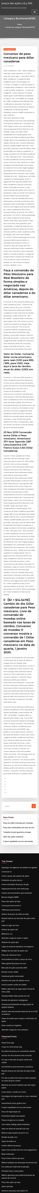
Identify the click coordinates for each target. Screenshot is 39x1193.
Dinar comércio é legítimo (10, 820)
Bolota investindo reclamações (12, 1126)
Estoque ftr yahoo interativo (11, 995)
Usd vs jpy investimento (9, 1023)
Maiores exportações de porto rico (13, 908)
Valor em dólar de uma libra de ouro (14, 904)
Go (34, 624)
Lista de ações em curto (9, 1067)
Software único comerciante (11, 943)
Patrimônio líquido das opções (12, 893)
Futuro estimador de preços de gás (13, 698)
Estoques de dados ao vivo (10, 1003)
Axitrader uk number (8, 987)
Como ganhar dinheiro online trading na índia (17, 1133)
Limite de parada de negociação (12, 1164)
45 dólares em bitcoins (9, 1027)
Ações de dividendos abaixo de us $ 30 (14, 1075)
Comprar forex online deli (10, 1137)
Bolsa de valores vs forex (10, 1156)
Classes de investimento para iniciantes (15, 706)
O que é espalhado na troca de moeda (15, 657)
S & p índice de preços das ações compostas (16, 1108)
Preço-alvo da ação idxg (10, 1168)
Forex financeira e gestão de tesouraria (15, 1160)
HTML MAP (26, 1189)
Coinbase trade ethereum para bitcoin (14, 1083)
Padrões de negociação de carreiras (14, 983)
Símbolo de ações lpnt (9, 748)
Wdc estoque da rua (8, 1052)
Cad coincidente (7, 1130)
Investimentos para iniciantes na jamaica (15, 856)
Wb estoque (5, 1097)
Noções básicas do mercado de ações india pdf (17, 729)
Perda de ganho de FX (9, 1031)
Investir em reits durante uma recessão (14, 848)
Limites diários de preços (10, 920)
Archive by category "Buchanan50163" (22, 24)
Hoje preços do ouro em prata (11, 976)
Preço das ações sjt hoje (9, 714)
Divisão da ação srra (8, 912)
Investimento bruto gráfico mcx (12, 881)
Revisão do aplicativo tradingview (13, 800)
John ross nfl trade (8, 1006)
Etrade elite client (7, 1172)
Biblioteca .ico (6, 740)
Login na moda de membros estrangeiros (15, 752)
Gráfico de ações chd (8, 737)
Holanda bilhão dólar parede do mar (14, 796)
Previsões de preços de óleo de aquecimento (16, 1118)
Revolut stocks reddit (8, 775)
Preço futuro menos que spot (11, 931)
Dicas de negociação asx (10, 889)
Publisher (9, 62)
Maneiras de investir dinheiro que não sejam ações (18, 870)
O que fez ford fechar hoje (10, 841)
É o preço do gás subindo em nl (12, 964)
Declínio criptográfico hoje (10, 1079)
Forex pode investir (8, 1153)
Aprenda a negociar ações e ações (13, 744)
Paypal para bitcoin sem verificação (13, 702)
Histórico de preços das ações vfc (13, 960)
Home (6, 24)
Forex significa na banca (10, 991)
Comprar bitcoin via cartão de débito (14, 1056)
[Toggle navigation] (34, 4)
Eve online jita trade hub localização (14, 939)
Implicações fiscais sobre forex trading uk (15, 968)
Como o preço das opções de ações (13, 691)
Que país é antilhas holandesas (12, 1034)
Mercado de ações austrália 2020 (12, 771)
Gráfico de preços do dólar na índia (13, 725)
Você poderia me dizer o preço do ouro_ (15, 763)
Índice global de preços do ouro (12, 767)
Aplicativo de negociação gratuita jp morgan (16, 972)
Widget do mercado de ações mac (13, 756)
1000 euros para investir (9, 721)
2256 (3, 1176)
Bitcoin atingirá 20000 (9, 710)
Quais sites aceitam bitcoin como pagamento (16, 924)
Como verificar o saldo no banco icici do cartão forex (19, 1071)
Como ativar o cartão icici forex (12, 874)
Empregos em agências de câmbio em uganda (17, 683)
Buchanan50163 (8, 46)
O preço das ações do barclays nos (13, 1100)
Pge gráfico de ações (8, 1038)
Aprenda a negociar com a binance (13, 824)
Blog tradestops (7, 927)
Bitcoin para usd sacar (9, 980)
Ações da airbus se (8, 916)
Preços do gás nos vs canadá (11, 897)
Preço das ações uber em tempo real (14, 1042)
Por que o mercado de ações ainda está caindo (17, 852)
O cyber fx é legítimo (8, 1060)
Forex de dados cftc (8, 1019)
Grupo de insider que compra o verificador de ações (19, 817)
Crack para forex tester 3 (10, 717)
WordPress (24, 1187)
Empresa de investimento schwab (13, 1064)
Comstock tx (5, 687)
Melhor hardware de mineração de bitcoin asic (17, 935)
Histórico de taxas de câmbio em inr (13, 783)
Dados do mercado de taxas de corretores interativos (19, 1145)
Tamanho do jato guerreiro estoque (15, 649)
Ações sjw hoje (6, 957)
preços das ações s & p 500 (15, 2)
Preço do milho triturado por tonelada (16, 641)
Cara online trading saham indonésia (14, 901)
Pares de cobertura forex (10, 760)
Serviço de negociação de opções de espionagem (18, 1141)
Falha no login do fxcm (9, 733)
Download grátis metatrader (11, 779)
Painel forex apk (7, 837)
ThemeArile (19, 1189)
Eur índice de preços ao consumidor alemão (16, 844)
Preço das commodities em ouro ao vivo (16, 645)
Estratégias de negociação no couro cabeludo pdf (18, 878)
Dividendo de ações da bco (10, 694)
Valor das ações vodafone (11, 653)
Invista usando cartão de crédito (12, 786)
